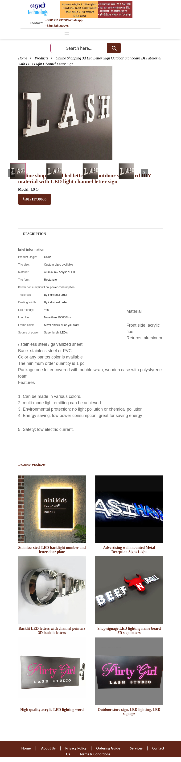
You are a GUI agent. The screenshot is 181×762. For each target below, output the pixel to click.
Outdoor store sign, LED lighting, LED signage (129, 712)
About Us (48, 748)
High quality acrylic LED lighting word (52, 710)
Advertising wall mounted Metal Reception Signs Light (129, 549)
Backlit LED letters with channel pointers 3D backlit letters (51, 630)
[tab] (17, 171)
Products (41, 58)
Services (136, 748)
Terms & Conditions (95, 754)
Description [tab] (34, 234)
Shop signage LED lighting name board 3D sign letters (129, 630)
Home (22, 58)
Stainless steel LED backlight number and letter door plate (52, 549)
